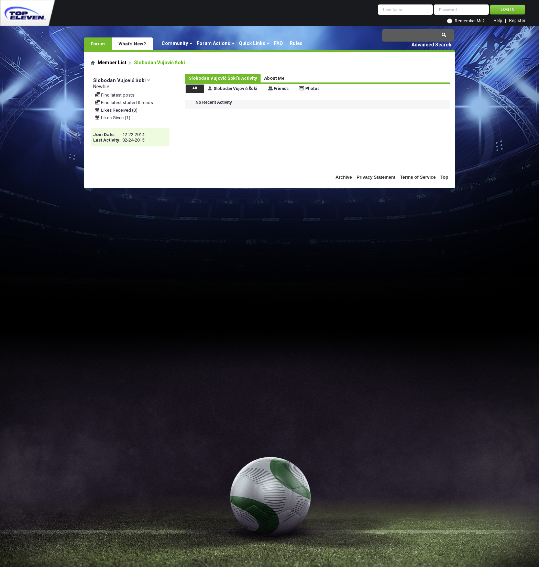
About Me (274, 78)
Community (175, 43)
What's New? (132, 43)
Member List (112, 62)
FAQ (278, 43)
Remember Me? (469, 21)
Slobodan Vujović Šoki (235, 88)
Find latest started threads (124, 102)
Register (517, 21)
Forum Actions (213, 43)
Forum (98, 43)
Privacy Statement (375, 177)
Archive (344, 177)
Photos (312, 88)
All (194, 88)
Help (498, 21)
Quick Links (252, 43)
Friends (281, 88)
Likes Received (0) (116, 110)
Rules (296, 43)
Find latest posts (114, 95)
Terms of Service (418, 177)
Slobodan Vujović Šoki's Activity (223, 78)
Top (444, 177)
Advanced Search (431, 44)
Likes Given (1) (112, 117)
